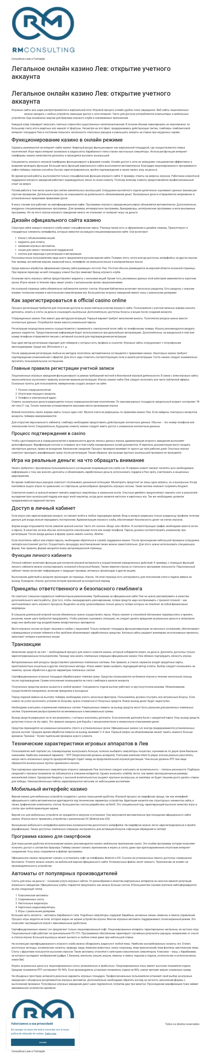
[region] (43, 1034)
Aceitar (43, 1042)
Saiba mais (50, 1034)
